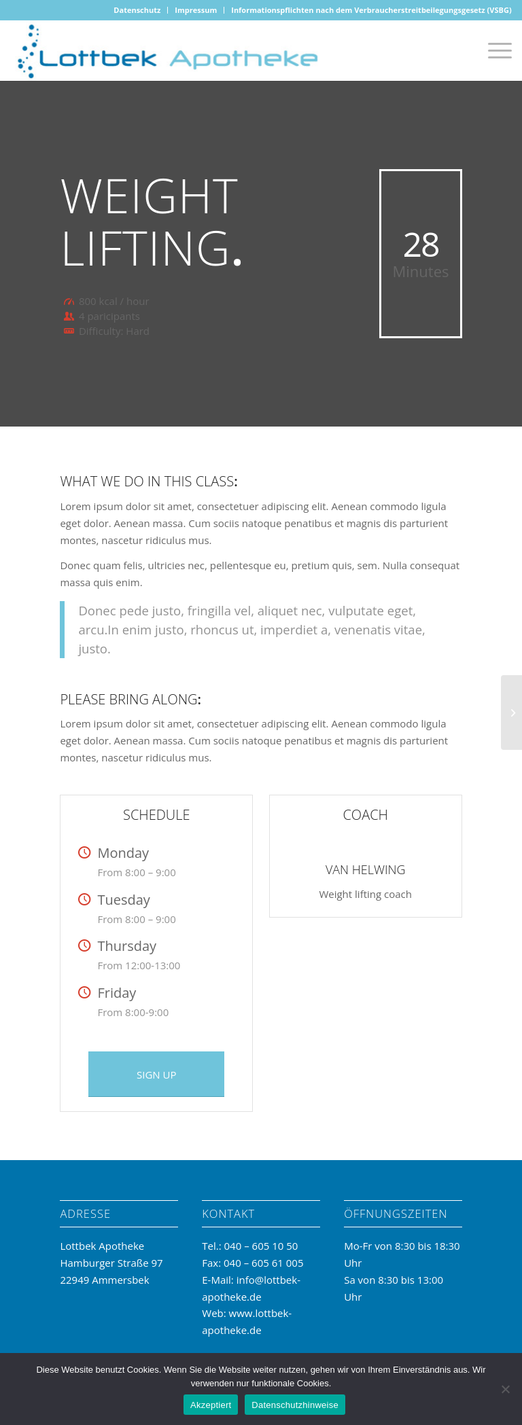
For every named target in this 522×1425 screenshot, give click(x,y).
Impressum (196, 10)
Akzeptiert (210, 1405)
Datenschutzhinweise (294, 1405)
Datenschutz (137, 10)
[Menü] (493, 50)
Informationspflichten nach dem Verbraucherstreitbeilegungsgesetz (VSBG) (371, 10)
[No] (505, 1389)
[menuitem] (137, 10)
